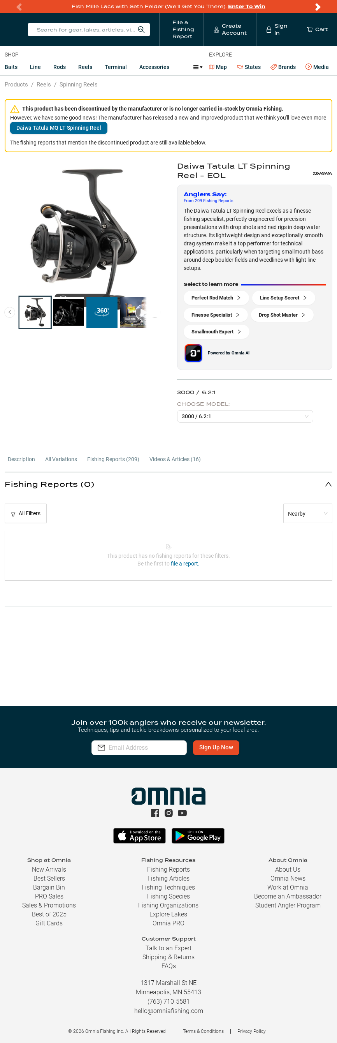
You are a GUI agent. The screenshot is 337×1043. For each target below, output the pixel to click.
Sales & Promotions (49, 905)
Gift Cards (49, 923)
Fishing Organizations (168, 905)
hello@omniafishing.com (168, 1011)
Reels (85, 67)
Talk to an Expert (168, 948)
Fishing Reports (168, 869)
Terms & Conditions (203, 1031)
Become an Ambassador (287, 896)
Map (218, 67)
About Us (287, 869)
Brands (283, 67)
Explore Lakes (168, 914)
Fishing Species (168, 896)
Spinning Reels (79, 84)
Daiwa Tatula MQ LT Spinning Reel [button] (58, 128)
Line (35, 67)
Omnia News (287, 878)
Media (317, 67)
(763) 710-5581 (168, 1001)
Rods (59, 67)
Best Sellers (49, 878)
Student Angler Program (288, 905)
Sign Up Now (236, 747)
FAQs (168, 966)
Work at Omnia (287, 887)
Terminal (116, 67)
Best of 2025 (49, 914)
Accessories (154, 67)
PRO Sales (49, 896)
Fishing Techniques (168, 887)
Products (16, 84)
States (249, 67)
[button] (168, 484)
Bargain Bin (49, 887)
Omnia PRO (168, 923)
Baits (11, 67)
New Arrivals (49, 869)
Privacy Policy (251, 1031)
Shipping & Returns (168, 957)
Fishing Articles (168, 878)
